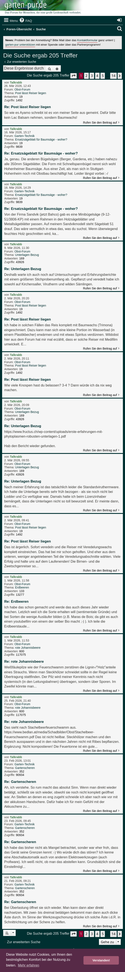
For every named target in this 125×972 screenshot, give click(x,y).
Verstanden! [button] (101, 960)
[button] (73, 75)
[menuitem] (25, 20)
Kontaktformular (87, 40)
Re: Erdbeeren (16, 602)
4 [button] (97, 75)
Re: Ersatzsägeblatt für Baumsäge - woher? (41, 153)
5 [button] (103, 75)
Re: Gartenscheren (20, 782)
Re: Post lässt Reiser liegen (27, 107)
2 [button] (86, 75)
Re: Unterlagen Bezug (22, 269)
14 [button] (113, 75)
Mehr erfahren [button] (28, 965)
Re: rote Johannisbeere (24, 662)
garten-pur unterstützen (20, 44)
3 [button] (92, 75)
